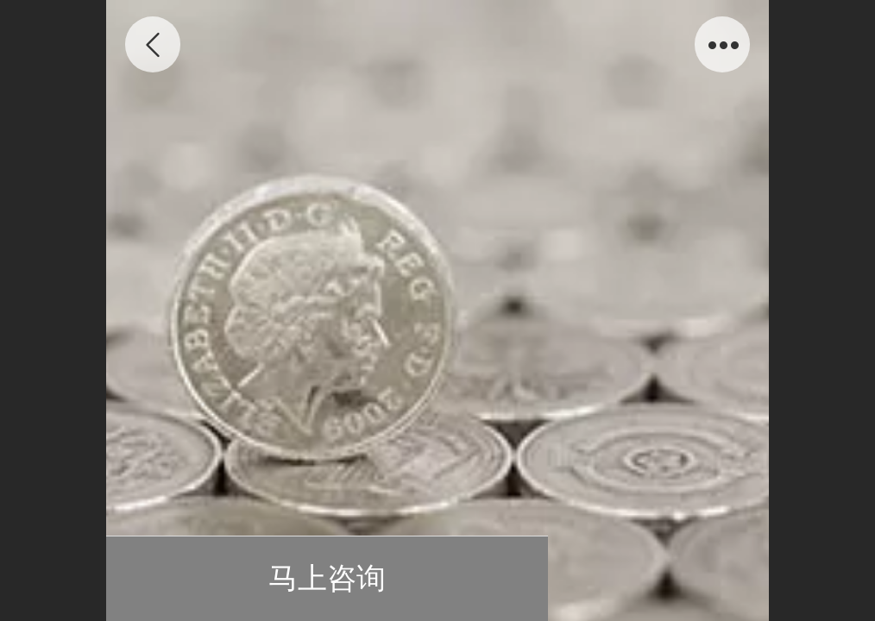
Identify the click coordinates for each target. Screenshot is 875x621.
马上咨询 (327, 578)
